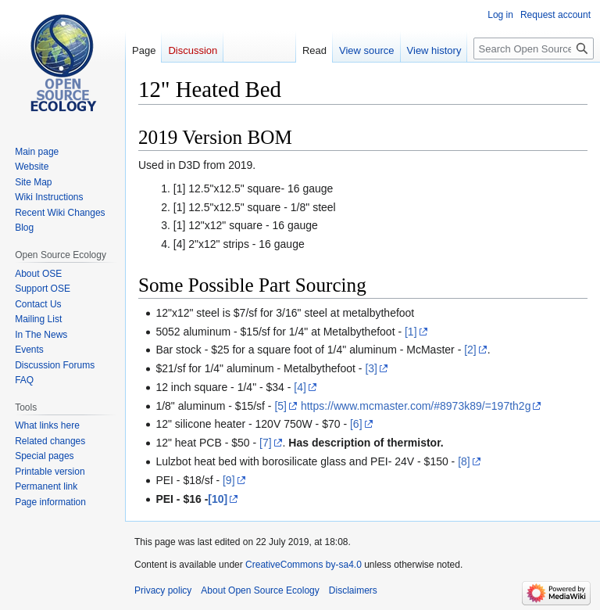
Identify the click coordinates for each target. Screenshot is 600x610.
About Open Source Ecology (260, 590)
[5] (280, 406)
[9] (229, 480)
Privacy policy (162, 590)
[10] (217, 499)
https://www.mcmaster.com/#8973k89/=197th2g (416, 406)
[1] (411, 331)
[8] (464, 461)
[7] (265, 442)
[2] (470, 349)
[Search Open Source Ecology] (533, 48)
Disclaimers (353, 590)
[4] (300, 387)
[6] (356, 424)
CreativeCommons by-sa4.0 (303, 564)
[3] (371, 368)
